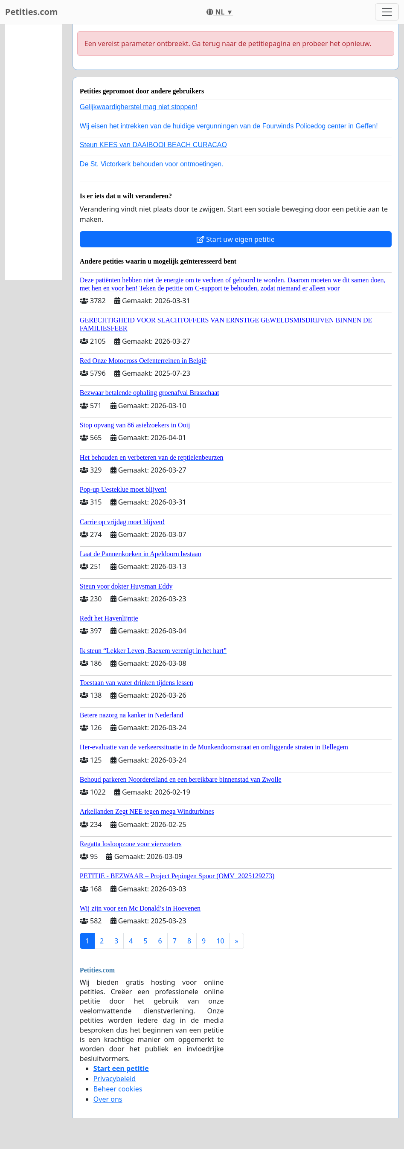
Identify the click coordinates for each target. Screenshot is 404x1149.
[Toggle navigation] (387, 11)
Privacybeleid (114, 1078)
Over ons (107, 1099)
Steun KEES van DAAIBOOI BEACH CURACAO (153, 144)
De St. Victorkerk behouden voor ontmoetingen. (152, 164)
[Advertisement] (33, 152)
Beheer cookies (117, 1089)
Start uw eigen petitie (236, 239)
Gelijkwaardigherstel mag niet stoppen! (139, 106)
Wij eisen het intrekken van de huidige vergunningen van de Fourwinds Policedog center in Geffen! (229, 126)
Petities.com (31, 11)
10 (220, 941)
